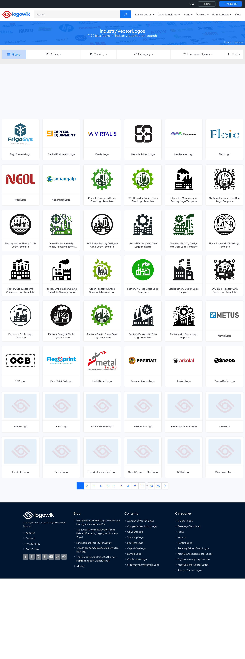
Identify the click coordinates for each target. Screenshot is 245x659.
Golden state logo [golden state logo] (137, 559)
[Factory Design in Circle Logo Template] (61, 321)
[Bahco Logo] (20, 412)
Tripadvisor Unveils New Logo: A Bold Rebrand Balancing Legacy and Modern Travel (97, 533)
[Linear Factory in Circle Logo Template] (224, 230)
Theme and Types (196, 54)
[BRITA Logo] (183, 457)
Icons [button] (186, 14)
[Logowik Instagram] (38, 557)
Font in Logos (185, 542)
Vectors (182, 537)
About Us (30, 532)
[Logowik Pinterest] (45, 557)
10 (141, 486)
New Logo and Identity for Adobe (94, 542)
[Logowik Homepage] (16, 14)
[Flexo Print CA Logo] (61, 366)
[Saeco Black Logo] (224, 366)
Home (227, 41)
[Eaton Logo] (61, 457)
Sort (232, 54)
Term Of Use (32, 549)
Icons (181, 531)
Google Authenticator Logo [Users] (142, 526)
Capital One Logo (136, 548)
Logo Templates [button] (167, 14)
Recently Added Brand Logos (193, 548)
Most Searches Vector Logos (193, 564)
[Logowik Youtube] (51, 557)
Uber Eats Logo (135, 542)
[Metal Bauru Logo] (102, 366)
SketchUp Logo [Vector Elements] (135, 537)
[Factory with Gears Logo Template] (183, 321)
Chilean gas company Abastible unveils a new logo (97, 549)
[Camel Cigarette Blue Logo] (142, 457)
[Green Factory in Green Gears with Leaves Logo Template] (102, 275)
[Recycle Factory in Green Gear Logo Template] (102, 185)
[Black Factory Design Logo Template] (183, 275)
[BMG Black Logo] (142, 412)
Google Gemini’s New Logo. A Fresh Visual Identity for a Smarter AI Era (98, 522)
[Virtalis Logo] (102, 139)
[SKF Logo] (224, 412)
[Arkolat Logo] (183, 366)
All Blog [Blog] (80, 566)
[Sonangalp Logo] (61, 185)
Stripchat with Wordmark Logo (143, 564)
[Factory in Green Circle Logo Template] (142, 275)
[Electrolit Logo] (20, 457)
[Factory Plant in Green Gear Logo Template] (102, 321)
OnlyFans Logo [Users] (135, 531)
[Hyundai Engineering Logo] (102, 457)
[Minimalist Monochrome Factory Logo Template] (183, 185)
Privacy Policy (33, 543)
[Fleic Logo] (224, 139)
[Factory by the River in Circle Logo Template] (20, 230)
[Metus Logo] (224, 321)
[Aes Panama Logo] (183, 139)
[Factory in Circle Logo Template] (20, 321)
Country (96, 54)
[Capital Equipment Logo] (61, 139)
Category (142, 54)
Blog (238, 14)
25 (158, 486)
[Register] (206, 3)
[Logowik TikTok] (57, 557)
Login (192, 4)
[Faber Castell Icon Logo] (183, 412)
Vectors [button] (201, 14)
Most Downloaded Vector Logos (195, 553)
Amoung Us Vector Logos (140, 520)
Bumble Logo (134, 553)
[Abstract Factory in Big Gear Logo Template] (224, 185)
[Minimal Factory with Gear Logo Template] (142, 230)
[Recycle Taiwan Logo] (142, 139)
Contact (30, 538)
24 (151, 486)
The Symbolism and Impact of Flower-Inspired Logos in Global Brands (96, 558)
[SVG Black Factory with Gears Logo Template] (224, 275)
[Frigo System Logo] (20, 139)
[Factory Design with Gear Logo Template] (142, 321)
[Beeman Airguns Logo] (142, 366)
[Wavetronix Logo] (224, 457)
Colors (51, 54)
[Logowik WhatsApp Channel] (64, 557)
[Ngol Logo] (20, 185)
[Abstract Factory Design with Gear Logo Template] (183, 230)
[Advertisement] (122, 91)
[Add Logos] (230, 3)
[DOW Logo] (61, 412)
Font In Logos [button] (220, 14)
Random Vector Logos (190, 570)
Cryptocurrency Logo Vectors (194, 559)
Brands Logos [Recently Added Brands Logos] (185, 520)
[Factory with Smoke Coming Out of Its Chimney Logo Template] (61, 275)
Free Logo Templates (189, 526)
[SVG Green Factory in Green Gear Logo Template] (142, 185)
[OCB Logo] (20, 366)
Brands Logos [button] (143, 14)
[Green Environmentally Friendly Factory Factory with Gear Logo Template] (61, 230)
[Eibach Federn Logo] (102, 412)
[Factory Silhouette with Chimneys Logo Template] (20, 275)
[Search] (77, 14)
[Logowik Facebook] (25, 557)
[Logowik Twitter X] (32, 557)
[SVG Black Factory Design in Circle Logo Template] (102, 230)
